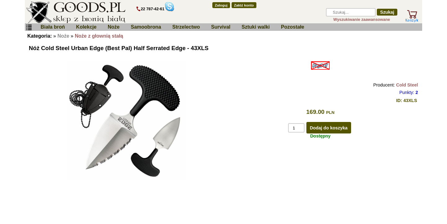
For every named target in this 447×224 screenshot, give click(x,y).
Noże (114, 27)
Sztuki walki (256, 27)
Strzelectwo (186, 27)
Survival (220, 27)
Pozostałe (292, 27)
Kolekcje (86, 27)
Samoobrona (146, 27)
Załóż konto (244, 5)
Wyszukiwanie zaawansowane (361, 19)
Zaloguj (221, 5)
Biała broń (53, 27)
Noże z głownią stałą (99, 36)
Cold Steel (407, 84)
